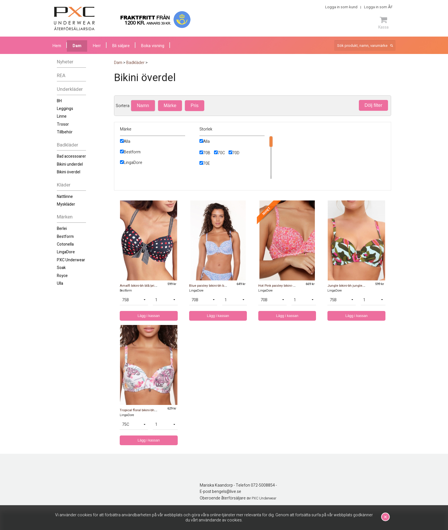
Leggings (65, 109)
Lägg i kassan (148, 316)
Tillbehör (65, 132)
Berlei (62, 229)
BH (59, 101)
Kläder (64, 184)
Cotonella (65, 244)
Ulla (60, 283)
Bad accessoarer (71, 156)
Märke (170, 105)
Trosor (63, 124)
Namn (143, 105)
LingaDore (66, 252)
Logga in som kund (341, 7)
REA (61, 75)
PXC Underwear (71, 260)
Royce (62, 276)
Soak (61, 268)
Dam (77, 46)
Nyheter (65, 61)
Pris (195, 105)
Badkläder (67, 144)
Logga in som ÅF (378, 7)
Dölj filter (373, 105)
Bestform (65, 237)
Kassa (383, 23)
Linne (62, 116)
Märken (65, 216)
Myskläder (66, 204)
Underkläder (70, 89)
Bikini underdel (70, 164)
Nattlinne (65, 197)
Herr (97, 46)
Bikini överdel (68, 172)
